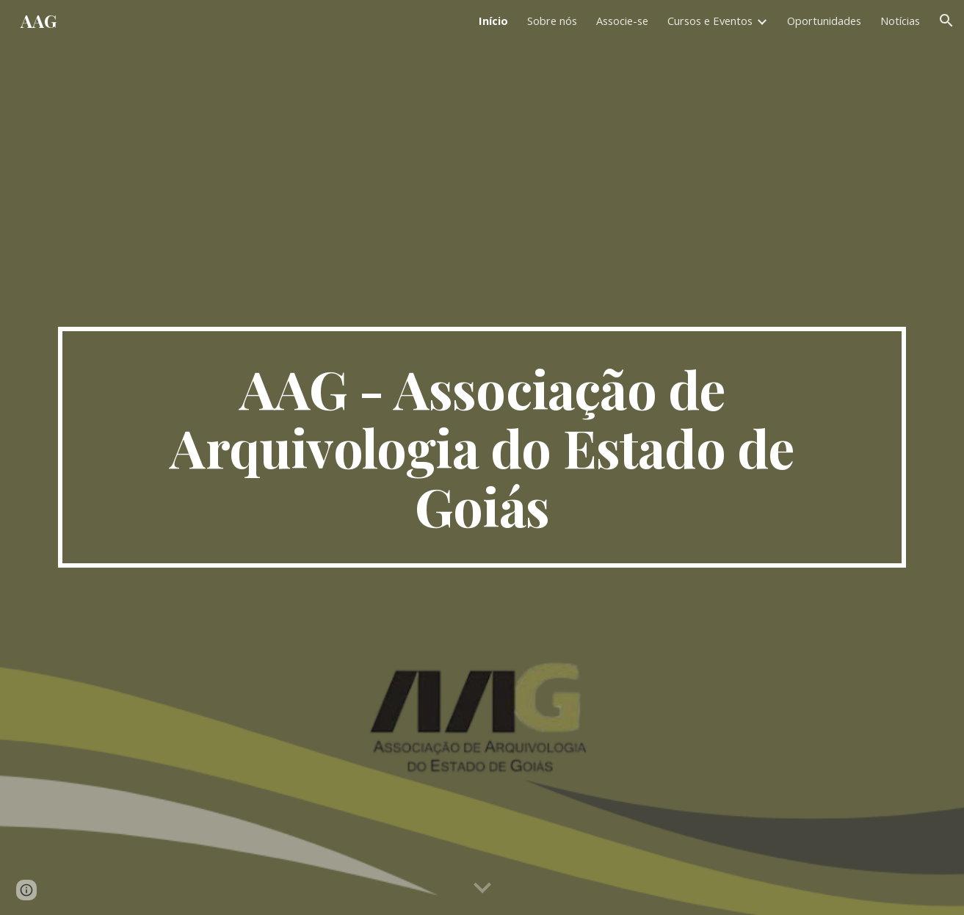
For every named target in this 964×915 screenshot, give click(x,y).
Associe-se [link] (622, 20)
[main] (481, 447)
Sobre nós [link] (552, 20)
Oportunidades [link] (824, 20)
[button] (946, 20)
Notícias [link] (900, 20)
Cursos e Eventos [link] (710, 20)
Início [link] (493, 20)
